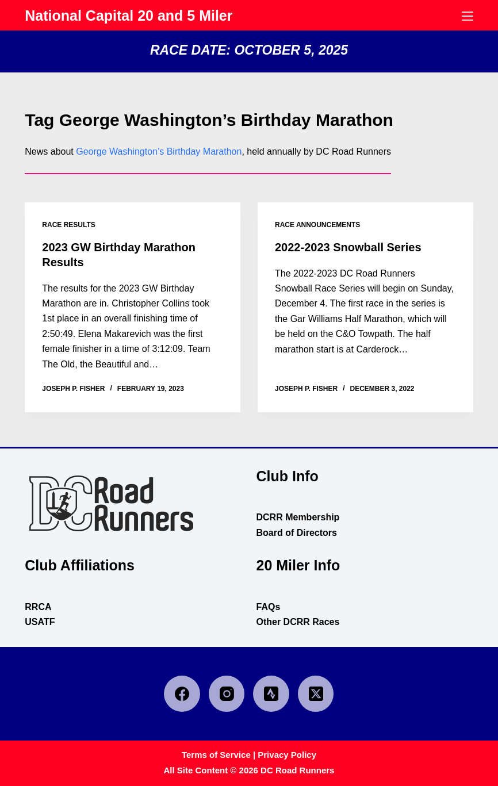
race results (68, 225)
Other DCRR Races (297, 622)
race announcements (317, 225)
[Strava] (271, 694)
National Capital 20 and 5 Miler (128, 15)
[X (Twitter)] (316, 694)
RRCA (38, 607)
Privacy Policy (287, 755)
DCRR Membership (297, 517)
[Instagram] (227, 694)
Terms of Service (216, 755)
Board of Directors (296, 533)
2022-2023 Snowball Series (348, 247)
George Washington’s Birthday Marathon (159, 151)
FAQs (268, 607)
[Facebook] (182, 694)
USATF (40, 622)
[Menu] (467, 16)
